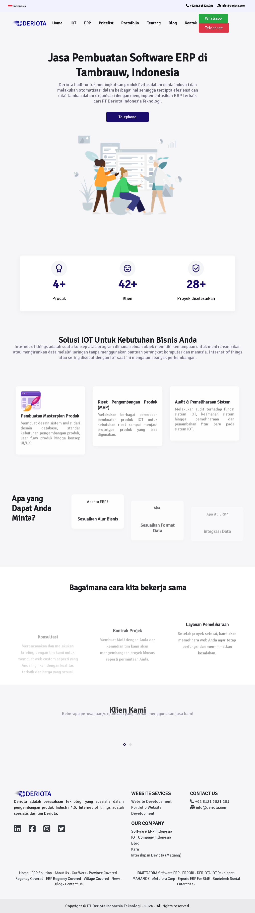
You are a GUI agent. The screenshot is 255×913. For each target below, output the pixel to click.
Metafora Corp (163, 878)
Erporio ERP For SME (194, 878)
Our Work (79, 873)
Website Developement (151, 801)
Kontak (191, 23)
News (116, 878)
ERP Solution (41, 873)
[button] (125, 744)
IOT (73, 23)
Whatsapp (213, 18)
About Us (62, 873)
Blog (173, 23)
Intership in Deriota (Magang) (156, 855)
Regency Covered (29, 878)
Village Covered (96, 878)
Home (57, 23)
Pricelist (106, 23)
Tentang (154, 23)
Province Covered (103, 873)
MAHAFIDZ (140, 878)
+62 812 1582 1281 (199, 6)
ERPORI (188, 873)
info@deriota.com (231, 6)
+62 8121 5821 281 (209, 801)
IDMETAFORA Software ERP (158, 873)
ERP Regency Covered (63, 878)
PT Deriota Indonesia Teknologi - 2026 (120, 906)
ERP (87, 23)
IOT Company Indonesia (151, 837)
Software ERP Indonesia (151, 831)
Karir (135, 849)
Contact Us (74, 884)
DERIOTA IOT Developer (215, 873)
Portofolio (130, 23)
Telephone (214, 27)
